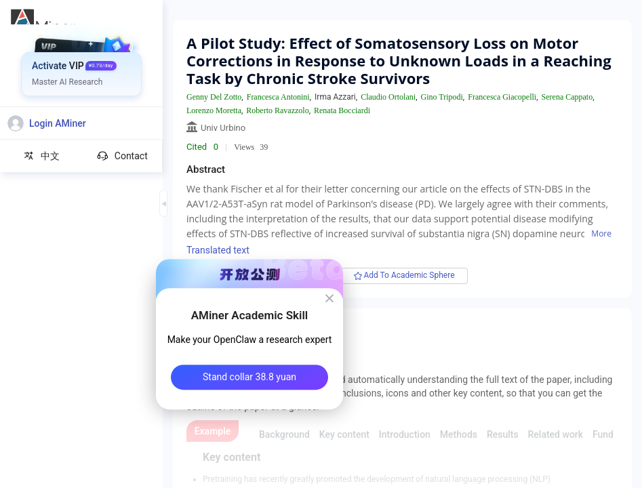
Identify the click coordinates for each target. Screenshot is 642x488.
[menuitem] (81, 51)
